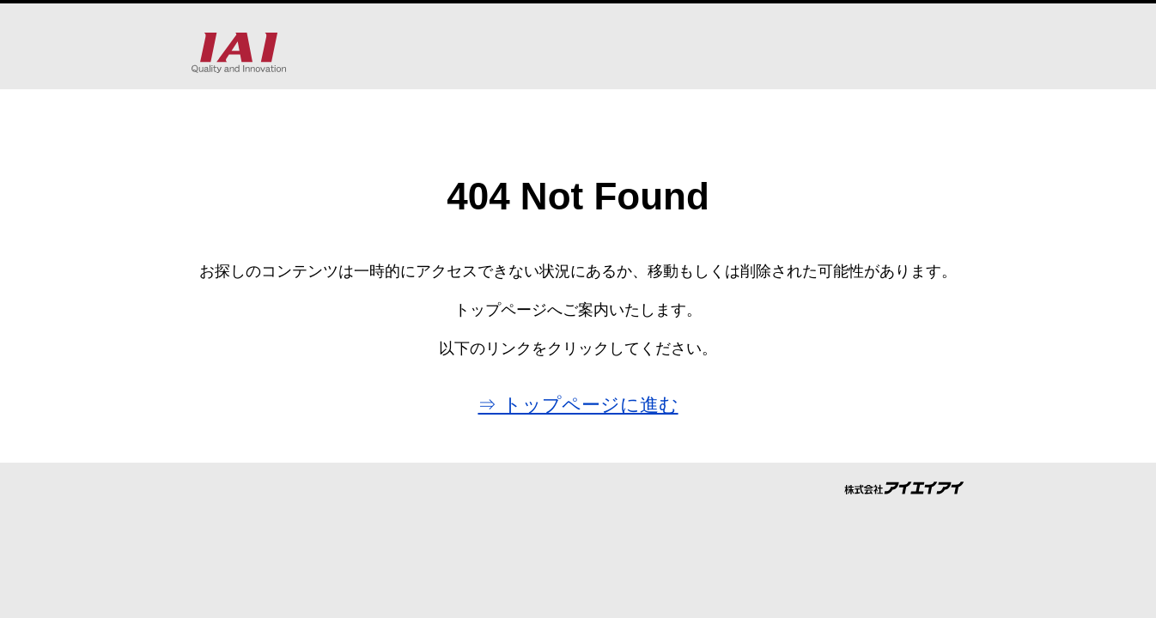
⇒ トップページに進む (578, 404)
